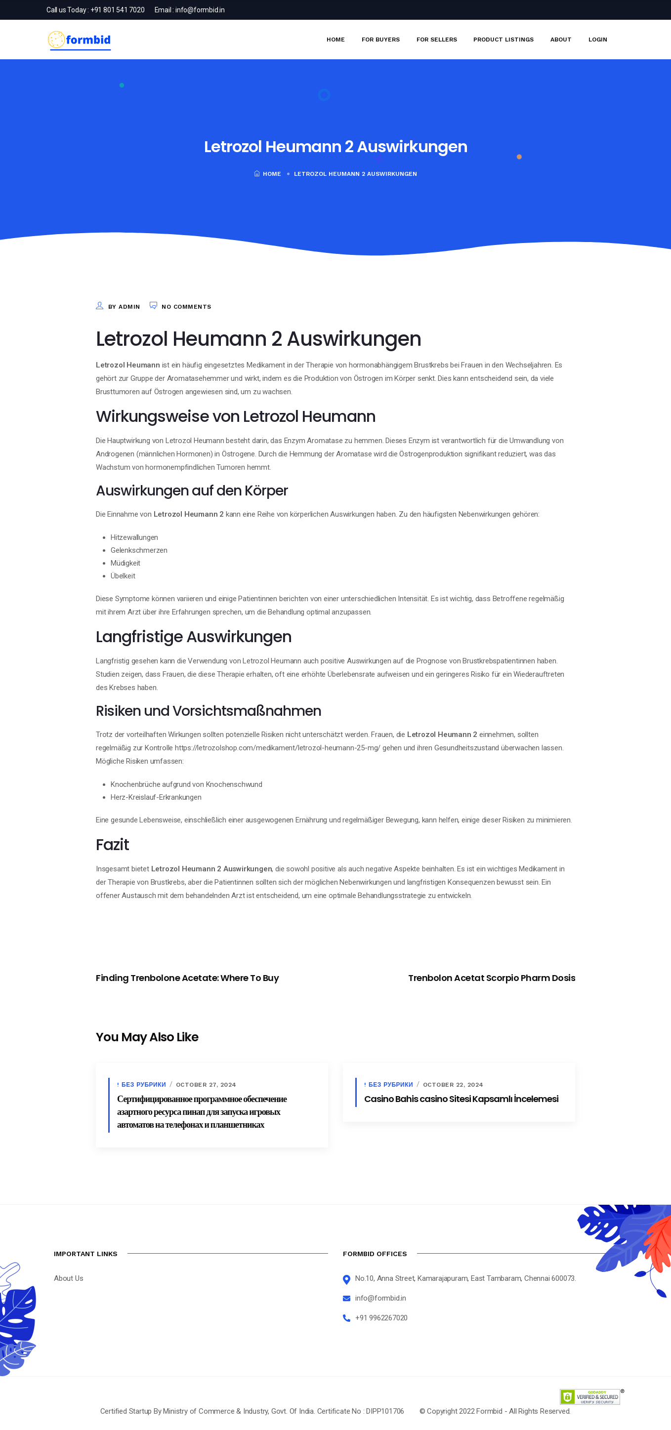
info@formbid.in (200, 10)
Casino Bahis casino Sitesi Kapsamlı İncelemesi (461, 1099)
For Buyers (381, 39)
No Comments (186, 306)
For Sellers (437, 39)
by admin (124, 306)
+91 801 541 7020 (117, 10)
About (561, 39)
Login (597, 39)
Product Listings (503, 39)
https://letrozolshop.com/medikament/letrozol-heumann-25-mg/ (277, 747)
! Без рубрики (141, 1084)
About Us (68, 1278)
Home (336, 39)
